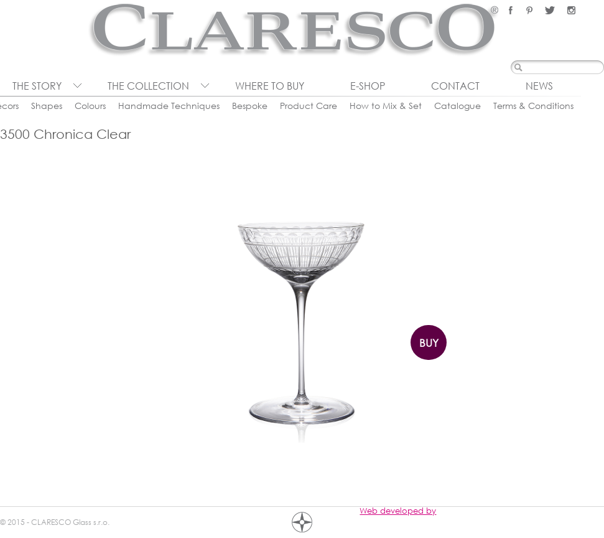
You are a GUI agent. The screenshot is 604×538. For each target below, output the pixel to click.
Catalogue (457, 105)
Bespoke (249, 105)
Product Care (308, 105)
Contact (455, 86)
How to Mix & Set (386, 105)
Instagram (571, 10)
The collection (148, 86)
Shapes (46, 105)
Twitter (550, 10)
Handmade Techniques (169, 105)
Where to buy (269, 86)
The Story (37, 86)
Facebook (511, 10)
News (539, 86)
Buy (429, 342)
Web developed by (398, 511)
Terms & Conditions (533, 105)
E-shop (367, 86)
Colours (90, 105)
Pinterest (529, 10)
